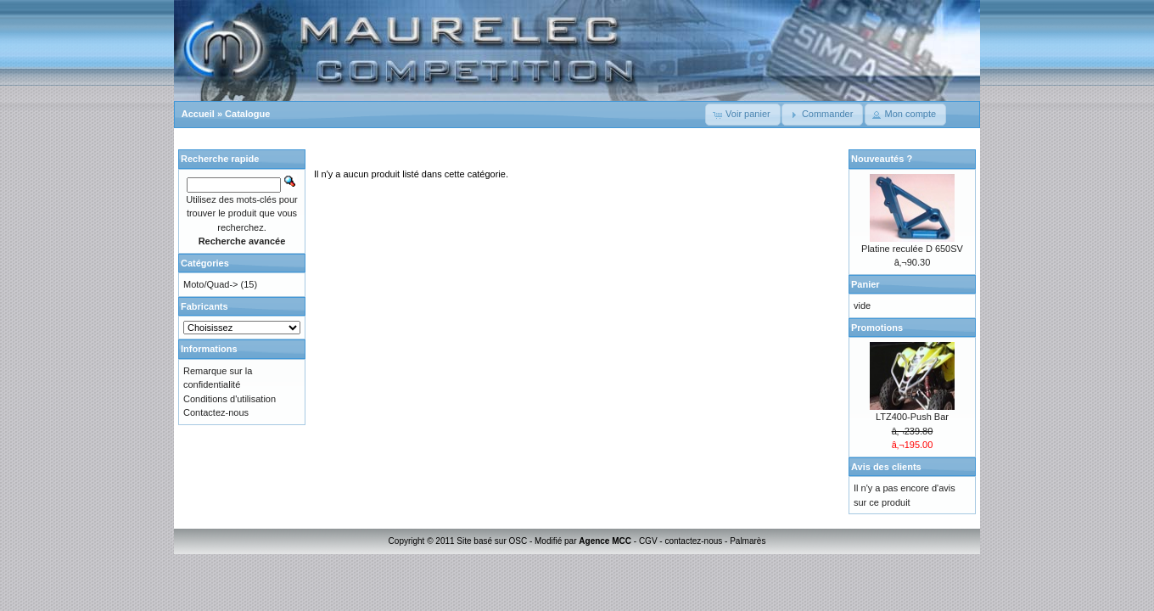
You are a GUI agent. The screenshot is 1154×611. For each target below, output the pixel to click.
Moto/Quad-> (210, 284)
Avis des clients (886, 467)
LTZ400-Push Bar (912, 417)
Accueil (198, 114)
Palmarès (747, 541)
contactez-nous (693, 541)
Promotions (877, 327)
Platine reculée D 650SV (912, 249)
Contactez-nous (216, 412)
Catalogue (247, 114)
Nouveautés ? (881, 159)
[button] (743, 115)
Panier (865, 284)
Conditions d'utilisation (229, 399)
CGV (648, 541)
